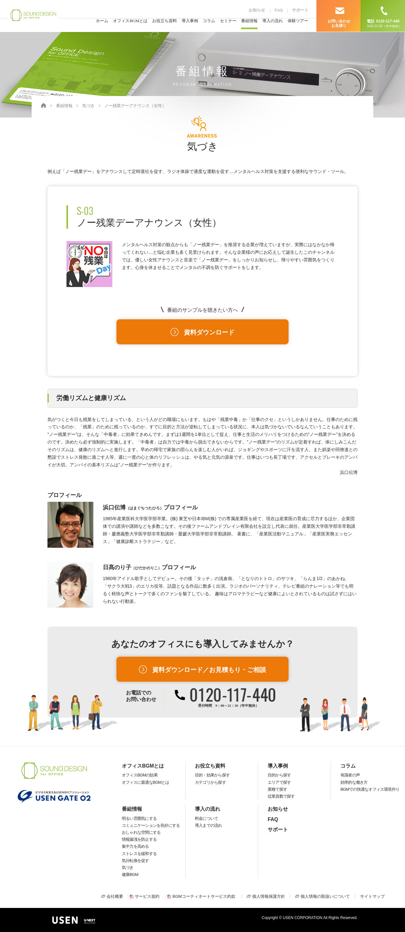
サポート (300, 10)
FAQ (279, 10)
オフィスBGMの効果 (140, 775)
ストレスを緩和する (139, 853)
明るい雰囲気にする (139, 818)
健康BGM (130, 874)
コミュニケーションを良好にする (151, 825)
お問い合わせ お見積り (338, 23)
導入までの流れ (208, 825)
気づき (128, 867)
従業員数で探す (281, 796)
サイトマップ (372, 896)
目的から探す (279, 775)
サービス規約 (147, 896)
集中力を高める (135, 846)
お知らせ (257, 10)
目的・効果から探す (212, 775)
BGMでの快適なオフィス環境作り (369, 789)
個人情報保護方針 (268, 896)
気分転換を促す (135, 860)
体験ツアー (298, 21)
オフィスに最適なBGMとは (145, 782)
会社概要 (115, 896)
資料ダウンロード (209, 332)
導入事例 (190, 21)
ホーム (102, 21)
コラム (209, 21)
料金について (206, 818)
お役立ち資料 (164, 21)
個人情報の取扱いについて (325, 896)
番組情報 (249, 21)
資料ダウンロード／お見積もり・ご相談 (209, 669)
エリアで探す (279, 782)
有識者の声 (350, 775)
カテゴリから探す (210, 782)
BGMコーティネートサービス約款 (203, 896)
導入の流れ (272, 21)
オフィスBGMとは (130, 21)
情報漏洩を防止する (139, 839)
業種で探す (277, 789)
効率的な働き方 (354, 782)
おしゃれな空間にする (141, 832)
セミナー (228, 21)
